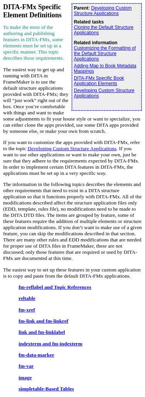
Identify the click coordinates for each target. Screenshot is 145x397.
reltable (27, 298)
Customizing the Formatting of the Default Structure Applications (105, 53)
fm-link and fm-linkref (43, 321)
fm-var (26, 366)
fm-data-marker (37, 355)
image (25, 377)
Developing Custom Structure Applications (102, 10)
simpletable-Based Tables (46, 389)
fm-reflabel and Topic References (55, 287)
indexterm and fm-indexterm (50, 344)
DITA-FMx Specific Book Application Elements (99, 80)
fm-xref (27, 310)
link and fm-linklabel (42, 332)
